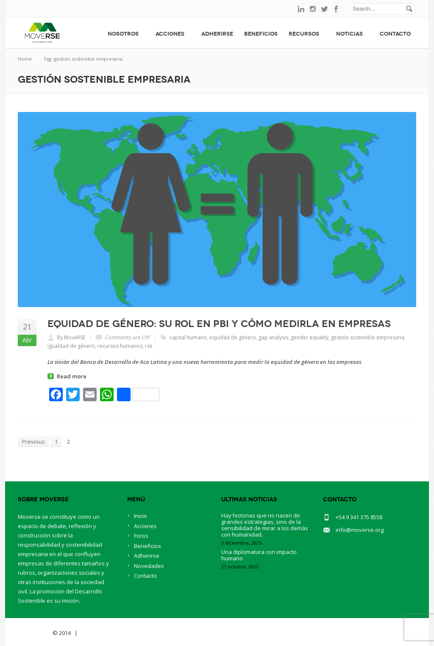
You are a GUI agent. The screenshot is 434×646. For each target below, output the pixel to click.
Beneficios (261, 34)
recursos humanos (119, 346)
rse (149, 346)
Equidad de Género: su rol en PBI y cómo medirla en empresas (219, 324)
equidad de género (232, 337)
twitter (324, 9)
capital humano (188, 337)
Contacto (395, 34)
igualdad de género (71, 346)
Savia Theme (34, 633)
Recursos (307, 34)
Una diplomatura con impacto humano (259, 555)
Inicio (140, 516)
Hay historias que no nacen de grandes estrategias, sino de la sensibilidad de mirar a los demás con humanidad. (264, 525)
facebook (336, 9)
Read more (71, 376)
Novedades (149, 566)
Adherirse (217, 34)
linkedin (301, 9)
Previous (33, 441)
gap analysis (273, 337)
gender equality (309, 337)
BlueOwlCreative (102, 633)
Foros (141, 536)
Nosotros (126, 34)
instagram (312, 9)
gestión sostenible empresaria (367, 337)
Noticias (352, 34)
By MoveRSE (71, 337)
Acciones (173, 34)
